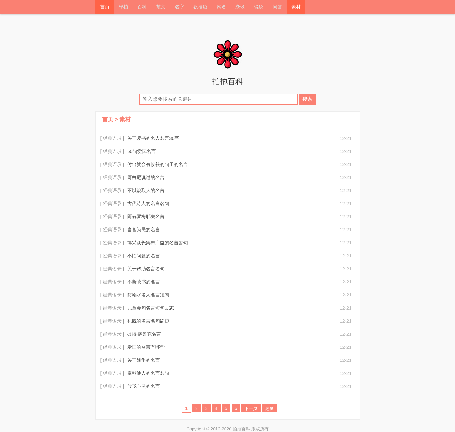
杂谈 (240, 7)
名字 (179, 7)
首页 (104, 7)
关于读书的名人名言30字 (153, 138)
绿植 (123, 7)
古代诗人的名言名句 (148, 203)
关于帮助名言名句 (146, 268)
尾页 (269, 408)
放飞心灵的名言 (143, 386)
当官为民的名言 (143, 229)
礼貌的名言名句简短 (148, 321)
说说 (258, 7)
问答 (277, 7)
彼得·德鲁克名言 (144, 334)
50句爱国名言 (141, 151)
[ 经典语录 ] (112, 138)
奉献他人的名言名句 (148, 373)
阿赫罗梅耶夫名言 (146, 216)
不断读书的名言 (143, 281)
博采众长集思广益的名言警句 (157, 242)
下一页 (251, 408)
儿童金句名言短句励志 (150, 307)
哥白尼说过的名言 (146, 177)
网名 (221, 7)
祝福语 (200, 7)
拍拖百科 (227, 81)
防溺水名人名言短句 (148, 294)
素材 (296, 7)
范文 (160, 7)
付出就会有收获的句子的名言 (157, 164)
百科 (142, 7)
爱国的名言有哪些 (146, 347)
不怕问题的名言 (143, 255)
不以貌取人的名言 (146, 190)
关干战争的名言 (143, 360)
